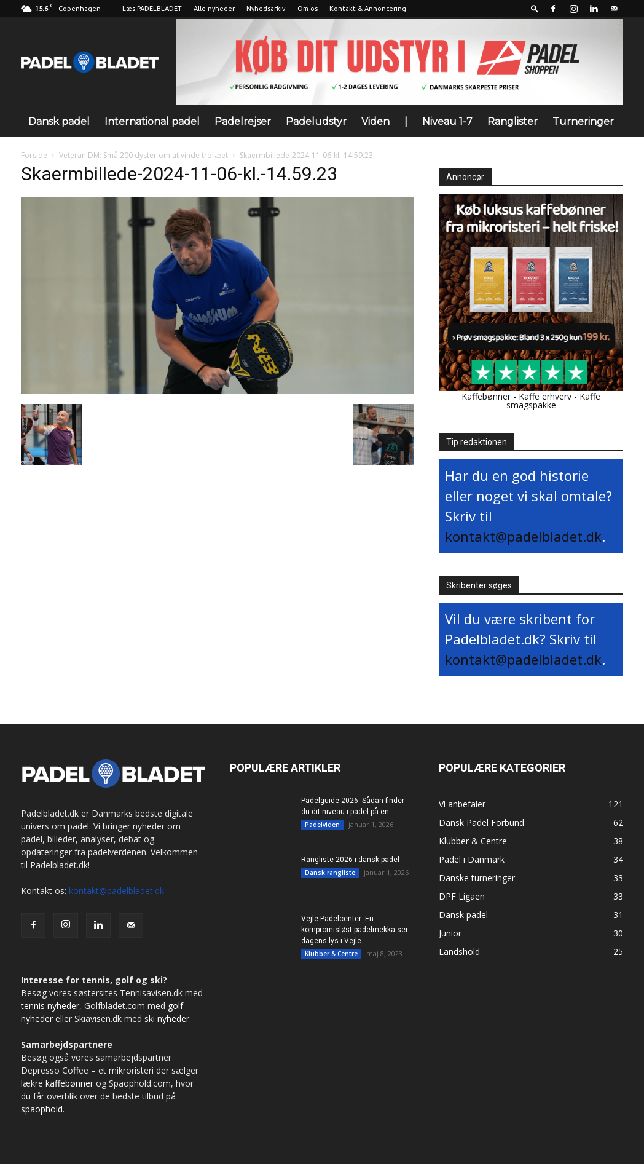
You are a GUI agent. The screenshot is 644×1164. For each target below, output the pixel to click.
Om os (307, 8)
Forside (34, 155)
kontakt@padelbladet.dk (523, 536)
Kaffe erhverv (545, 396)
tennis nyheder (50, 1006)
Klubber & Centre (331, 953)
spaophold (42, 1109)
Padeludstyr (316, 121)
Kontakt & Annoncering (367, 8)
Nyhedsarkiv (266, 8)
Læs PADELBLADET (152, 8)
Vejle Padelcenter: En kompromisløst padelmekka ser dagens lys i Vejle (354, 929)
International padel (152, 121)
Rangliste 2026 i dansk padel (350, 859)
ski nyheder (166, 1018)
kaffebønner (69, 1083)
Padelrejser (242, 121)
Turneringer (583, 121)
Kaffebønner (486, 396)
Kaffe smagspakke (553, 400)
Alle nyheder (214, 8)
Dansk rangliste (330, 872)
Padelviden (322, 824)
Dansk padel (59, 121)
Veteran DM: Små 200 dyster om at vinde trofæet (143, 155)
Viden (375, 121)
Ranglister (512, 121)
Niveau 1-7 (447, 121)
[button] (534, 8)
